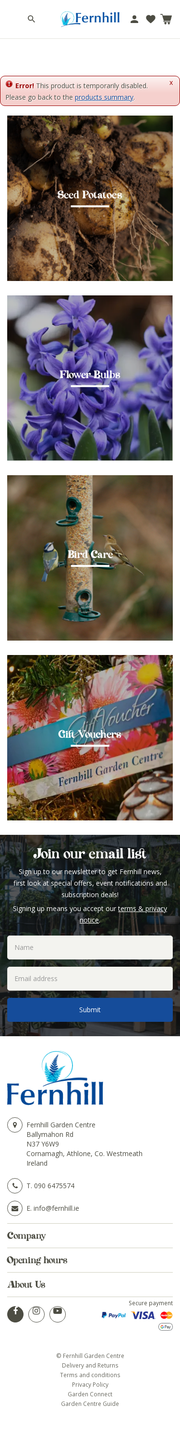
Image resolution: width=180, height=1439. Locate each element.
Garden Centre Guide (90, 1403)
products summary (104, 97)
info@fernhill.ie (56, 1208)
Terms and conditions (90, 1375)
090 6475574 (54, 1185)
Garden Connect (90, 1394)
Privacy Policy (90, 1384)
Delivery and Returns (90, 1365)
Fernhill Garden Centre (61, 1124)
